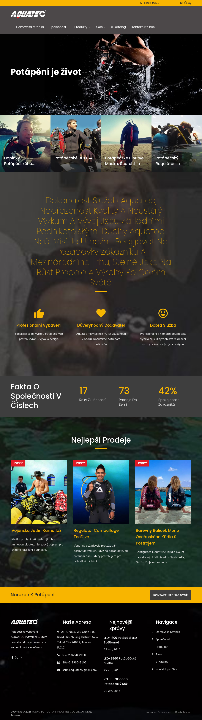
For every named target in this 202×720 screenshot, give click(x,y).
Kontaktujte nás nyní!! (170, 595)
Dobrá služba (163, 325)
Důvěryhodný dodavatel (101, 325)
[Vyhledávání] (141, 3)
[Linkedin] (21, 657)
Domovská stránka (30, 27)
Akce (100, 27)
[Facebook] (12, 657)
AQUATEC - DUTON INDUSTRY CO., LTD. (56, 711)
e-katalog (118, 27)
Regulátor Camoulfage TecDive (96, 533)
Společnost (59, 27)
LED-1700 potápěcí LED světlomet (120, 640)
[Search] (160, 3)
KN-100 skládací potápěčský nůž (116, 681)
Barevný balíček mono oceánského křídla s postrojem (157, 537)
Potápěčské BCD (74, 158)
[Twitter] (16, 657)
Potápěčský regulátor (168, 160)
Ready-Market (183, 711)
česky (187, 2)
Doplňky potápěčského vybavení (18, 161)
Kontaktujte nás (142, 27)
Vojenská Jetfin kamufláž (36, 530)
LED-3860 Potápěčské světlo (120, 660)
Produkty (82, 27)
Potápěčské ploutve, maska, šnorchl (125, 160)
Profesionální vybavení (38, 325)
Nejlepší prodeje (101, 440)
